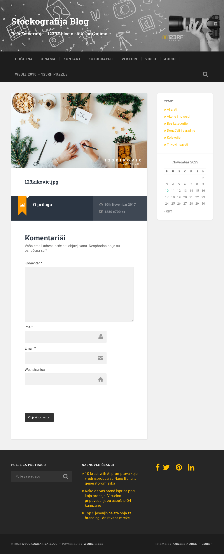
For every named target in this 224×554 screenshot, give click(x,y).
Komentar (33, 263)
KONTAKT (72, 59)
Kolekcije (173, 138)
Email (30, 348)
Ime (29, 327)
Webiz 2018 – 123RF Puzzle (41, 74)
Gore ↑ (207, 543)
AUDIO (170, 59)
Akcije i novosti (178, 117)
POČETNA (24, 59)
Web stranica (35, 370)
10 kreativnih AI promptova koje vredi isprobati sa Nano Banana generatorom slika (111, 478)
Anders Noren (185, 543)
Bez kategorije (177, 124)
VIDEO (150, 59)
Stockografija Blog (50, 21)
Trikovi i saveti (177, 145)
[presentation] (58, 396)
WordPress (93, 543)
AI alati (172, 110)
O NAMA (48, 59)
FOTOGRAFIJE (101, 59)
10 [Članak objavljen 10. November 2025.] (167, 190)
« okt (168, 211)
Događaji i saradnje (181, 131)
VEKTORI (129, 59)
